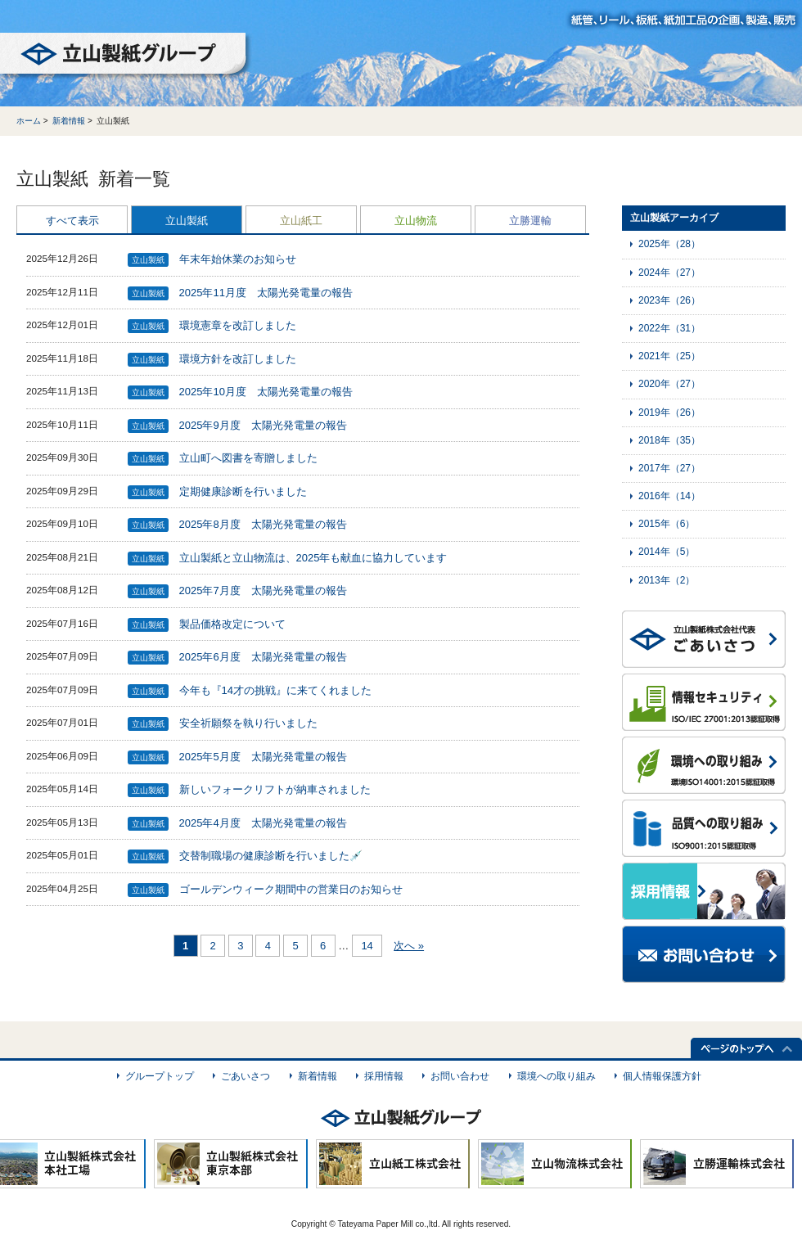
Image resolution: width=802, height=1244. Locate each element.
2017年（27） (669, 468)
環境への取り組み (556, 1076)
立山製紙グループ (126, 56)
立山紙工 (301, 220)
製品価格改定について (232, 624)
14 (366, 946)
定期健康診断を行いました (243, 491)
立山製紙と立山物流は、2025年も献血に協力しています (313, 558)
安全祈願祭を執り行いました (248, 723)
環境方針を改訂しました (237, 359)
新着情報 (68, 120)
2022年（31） (669, 328)
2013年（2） (666, 580)
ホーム (28, 120)
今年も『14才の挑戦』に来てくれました (275, 690)
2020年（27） (669, 384)
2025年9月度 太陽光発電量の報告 (263, 425)
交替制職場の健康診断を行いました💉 (271, 856)
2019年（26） (669, 412)
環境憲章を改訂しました (237, 325)
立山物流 (415, 220)
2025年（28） (669, 244)
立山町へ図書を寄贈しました (248, 458)
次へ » (409, 946)
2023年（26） (669, 300)
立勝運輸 (530, 220)
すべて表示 (72, 220)
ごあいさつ (245, 1076)
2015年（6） (666, 524)
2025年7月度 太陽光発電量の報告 (263, 590)
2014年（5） (666, 551)
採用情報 (383, 1076)
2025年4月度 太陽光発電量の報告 (263, 823)
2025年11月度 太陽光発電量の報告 (266, 292)
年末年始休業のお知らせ (237, 259)
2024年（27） (669, 272)
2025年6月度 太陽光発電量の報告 (263, 657)
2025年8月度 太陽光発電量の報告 (263, 524)
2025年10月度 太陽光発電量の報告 (266, 391)
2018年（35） (669, 440)
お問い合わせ (459, 1076)
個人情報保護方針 (662, 1076)
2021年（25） (669, 356)
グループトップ (159, 1076)
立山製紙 (186, 220)
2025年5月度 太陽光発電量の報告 (263, 756)
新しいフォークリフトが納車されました (275, 789)
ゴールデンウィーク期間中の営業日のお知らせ (291, 889)
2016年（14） (669, 496)
